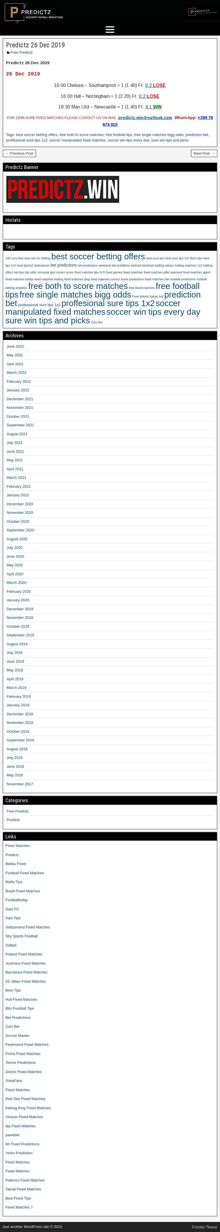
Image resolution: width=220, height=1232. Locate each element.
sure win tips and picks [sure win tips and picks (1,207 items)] (47, 320)
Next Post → (204, 153)
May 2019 (15, 670)
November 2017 (20, 784)
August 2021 (17, 434)
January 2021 (18, 495)
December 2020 (20, 504)
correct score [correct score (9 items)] (64, 272)
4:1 (153, 106)
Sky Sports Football (21, 936)
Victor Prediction (18, 1153)
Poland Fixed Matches (23, 954)
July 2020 (15, 547)
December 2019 (20, 609)
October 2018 (18, 731)
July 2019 (15, 652)
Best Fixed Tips (18, 1198)
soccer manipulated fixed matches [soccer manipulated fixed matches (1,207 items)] (92, 307)
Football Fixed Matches (24, 873)
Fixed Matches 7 (19, 1207)
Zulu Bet (12, 1026)
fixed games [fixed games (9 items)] (114, 272)
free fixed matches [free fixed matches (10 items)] (142, 287)
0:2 (155, 85)
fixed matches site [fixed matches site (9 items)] (157, 279)
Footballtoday (16, 900)
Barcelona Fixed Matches (26, 972)
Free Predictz (22, 52)
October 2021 (18, 416)
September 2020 (20, 530)
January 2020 (18, 600)
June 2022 (15, 346)
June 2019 (15, 661)
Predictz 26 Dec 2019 (35, 45)
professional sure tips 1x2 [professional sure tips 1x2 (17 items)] (39, 305)
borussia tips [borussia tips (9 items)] (46, 272)
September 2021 (20, 425)
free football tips (119, 135)
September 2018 (20, 740)
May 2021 (15, 460)
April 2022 (15, 364)
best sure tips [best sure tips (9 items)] (155, 258)
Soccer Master (17, 1035)
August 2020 (17, 539)
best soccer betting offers (37, 135)
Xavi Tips (13, 918)
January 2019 (18, 705)
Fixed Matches (17, 846)
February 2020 (19, 591)
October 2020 (18, 521)
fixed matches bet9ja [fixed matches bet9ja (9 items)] (19, 279)
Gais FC (12, 909)
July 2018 (15, 757)
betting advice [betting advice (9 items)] (164, 265)
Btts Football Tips (19, 1008)
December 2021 (20, 399)
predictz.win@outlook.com (145, 117)
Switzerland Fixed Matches (27, 927)
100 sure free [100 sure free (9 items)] (14, 258)
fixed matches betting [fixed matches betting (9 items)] (48, 279)
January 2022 (18, 390)
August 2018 (17, 749)
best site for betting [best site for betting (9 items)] (37, 258)
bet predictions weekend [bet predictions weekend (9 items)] (94, 265)
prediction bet (197, 135)
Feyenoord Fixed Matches (26, 1044)
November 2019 (20, 617)
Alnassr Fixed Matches (24, 1117)
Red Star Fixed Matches (25, 1099)
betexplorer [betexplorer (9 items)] (42, 265)
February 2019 (19, 696)
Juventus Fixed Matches (25, 963)
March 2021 (16, 477)
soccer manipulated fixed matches (78, 140)
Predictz (13, 820)
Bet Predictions (17, 1017)
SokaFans (13, 1081)
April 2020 (15, 574)
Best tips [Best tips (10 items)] (196, 258)
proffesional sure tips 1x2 (26, 140)
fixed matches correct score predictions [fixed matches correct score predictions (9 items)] (117, 279)
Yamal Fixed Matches (23, 1189)
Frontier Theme (204, 1227)
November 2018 (20, 722)
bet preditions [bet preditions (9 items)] (121, 265)
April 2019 (15, 679)
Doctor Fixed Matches (23, 1072)
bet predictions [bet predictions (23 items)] (64, 265)
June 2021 (15, 451)
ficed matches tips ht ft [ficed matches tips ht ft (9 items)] (89, 272)
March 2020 (16, 582)
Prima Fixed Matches (22, 1054)
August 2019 (17, 644)
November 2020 (20, 512)
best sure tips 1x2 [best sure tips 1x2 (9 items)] (177, 258)
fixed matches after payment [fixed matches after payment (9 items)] (163, 272)
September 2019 (20, 635)
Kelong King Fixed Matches (28, 1108)
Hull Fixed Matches (21, 999)
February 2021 (19, 486)
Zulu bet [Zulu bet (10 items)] (97, 322)
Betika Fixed (15, 864)
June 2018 (15, 766)
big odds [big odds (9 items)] (30, 272)
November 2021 (20, 407)
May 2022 (15, 355)
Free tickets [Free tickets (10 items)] (140, 296)
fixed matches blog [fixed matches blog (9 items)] (77, 279)
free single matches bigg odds (159, 135)
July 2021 (15, 442)
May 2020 (15, 565)
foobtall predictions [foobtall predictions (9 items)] (183, 279)
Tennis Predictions (20, 1062)
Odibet (10, 945)
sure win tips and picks (170, 140)
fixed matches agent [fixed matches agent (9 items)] (197, 272)
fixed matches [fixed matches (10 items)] (133, 272)
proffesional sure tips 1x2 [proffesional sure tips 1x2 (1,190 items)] (108, 303)
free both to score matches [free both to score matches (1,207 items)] (78, 286)
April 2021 (15, 469)
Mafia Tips (13, 882)
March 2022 (16, 372)
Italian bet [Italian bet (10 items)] (156, 296)
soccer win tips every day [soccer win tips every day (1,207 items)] (154, 311)
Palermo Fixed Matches (25, 1180)
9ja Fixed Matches (20, 1126)
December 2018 (20, 714)
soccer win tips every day (128, 140)
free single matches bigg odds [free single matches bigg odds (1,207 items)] (75, 294)
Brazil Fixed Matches (22, 891)
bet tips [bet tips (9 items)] (19, 272)
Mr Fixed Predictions (22, 1144)
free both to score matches (82, 135)
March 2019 (16, 687)
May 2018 (15, 775)
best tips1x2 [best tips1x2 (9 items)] (25, 265)
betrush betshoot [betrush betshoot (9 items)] (142, 265)
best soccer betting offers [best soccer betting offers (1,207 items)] (98, 256)
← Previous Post (19, 153)
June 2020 (15, 556)
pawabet (12, 1135)
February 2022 (19, 381)
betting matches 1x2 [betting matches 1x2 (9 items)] (188, 265)
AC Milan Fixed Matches (25, 981)
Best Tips (13, 990)
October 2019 (18, 626)
